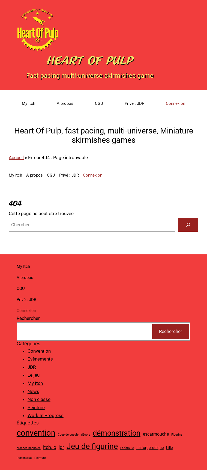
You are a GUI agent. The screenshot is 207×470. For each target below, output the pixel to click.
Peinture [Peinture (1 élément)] (40, 458)
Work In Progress (46, 415)
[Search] (188, 225)
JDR (32, 367)
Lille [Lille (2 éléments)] (169, 447)
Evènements (40, 359)
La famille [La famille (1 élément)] (127, 448)
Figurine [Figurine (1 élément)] (176, 434)
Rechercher (28, 318)
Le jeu (34, 375)
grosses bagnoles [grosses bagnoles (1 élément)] (29, 448)
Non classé (39, 399)
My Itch (35, 383)
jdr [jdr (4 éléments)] (61, 447)
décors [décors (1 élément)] (85, 434)
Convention (39, 351)
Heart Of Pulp (90, 60)
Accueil (16, 157)
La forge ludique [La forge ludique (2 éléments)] (150, 447)
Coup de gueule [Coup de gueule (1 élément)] (68, 434)
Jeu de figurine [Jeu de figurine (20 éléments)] (92, 446)
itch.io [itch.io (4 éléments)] (49, 447)
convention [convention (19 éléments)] (36, 433)
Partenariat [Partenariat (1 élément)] (24, 458)
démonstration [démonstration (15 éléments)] (116, 433)
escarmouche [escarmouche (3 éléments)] (156, 434)
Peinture (36, 407)
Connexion (175, 103)
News (33, 391)
